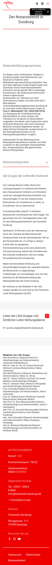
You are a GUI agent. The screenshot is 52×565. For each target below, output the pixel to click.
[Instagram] (14, 539)
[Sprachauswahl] (42, 3)
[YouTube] (19, 539)
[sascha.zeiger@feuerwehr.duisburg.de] (47, 316)
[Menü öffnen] (47, 3)
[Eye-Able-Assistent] (37, 3)
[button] (26, 162)
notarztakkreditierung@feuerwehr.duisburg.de (25, 106)
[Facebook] (9, 539)
